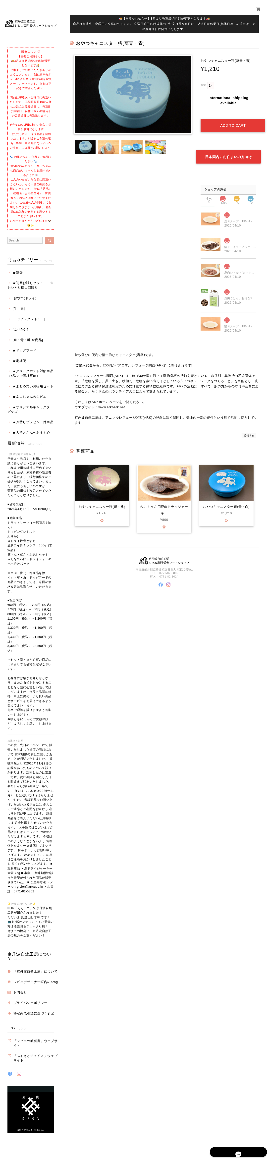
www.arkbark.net (111, 396)
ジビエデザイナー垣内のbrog (35, 982)
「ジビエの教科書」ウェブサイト (35, 1043)
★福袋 (17, 273)
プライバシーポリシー (30, 1003)
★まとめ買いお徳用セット (32, 386)
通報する (249, 424)
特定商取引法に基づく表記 (33, 1013)
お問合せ (20, 992)
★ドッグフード (24, 350)
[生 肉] (18, 308)
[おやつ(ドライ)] (25, 298)
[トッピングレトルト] (28, 319)
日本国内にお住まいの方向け (228, 146)
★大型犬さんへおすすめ (31, 432)
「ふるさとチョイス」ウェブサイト (35, 1058)
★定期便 (19, 361)
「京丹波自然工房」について (35, 971)
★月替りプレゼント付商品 (32, 422)
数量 (203, 84)
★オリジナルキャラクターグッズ (30, 409)
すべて (209, 188)
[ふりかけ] (20, 329)
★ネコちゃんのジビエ (29, 397)
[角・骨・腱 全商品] (27, 340)
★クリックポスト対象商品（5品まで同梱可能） (30, 373)
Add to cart (233, 120)
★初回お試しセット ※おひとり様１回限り (30, 285)
